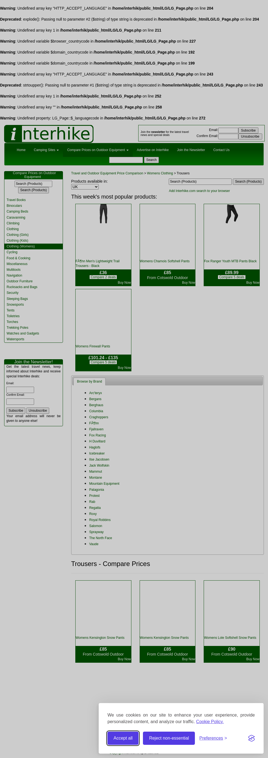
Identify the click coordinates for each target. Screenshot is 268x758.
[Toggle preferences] (213, 738)
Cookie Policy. (210, 721)
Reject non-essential (169, 738)
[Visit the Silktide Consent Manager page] (251, 738)
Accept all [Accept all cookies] (123, 738)
